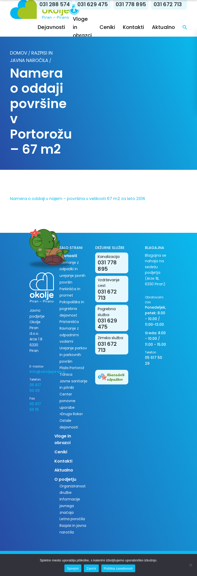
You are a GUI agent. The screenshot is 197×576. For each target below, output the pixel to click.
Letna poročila (72, 518)
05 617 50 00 (35, 387)
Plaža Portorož (72, 367)
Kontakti (133, 27)
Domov (18, 53)
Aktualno (163, 27)
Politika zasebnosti (118, 568)
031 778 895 (131, 4)
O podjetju (65, 479)
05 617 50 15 (35, 406)
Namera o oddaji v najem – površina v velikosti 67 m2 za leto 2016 (77, 199)
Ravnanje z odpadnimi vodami (69, 335)
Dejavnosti (51, 27)
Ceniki (107, 27)
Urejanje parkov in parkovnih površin (73, 354)
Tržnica (66, 374)
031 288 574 (55, 4)
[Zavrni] (190, 565)
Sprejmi (73, 568)
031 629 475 (92, 4)
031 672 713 (168, 4)
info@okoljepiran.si (38, 371)
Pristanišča (69, 321)
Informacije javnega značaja (70, 506)
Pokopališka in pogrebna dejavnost (72, 308)
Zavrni (91, 568)
